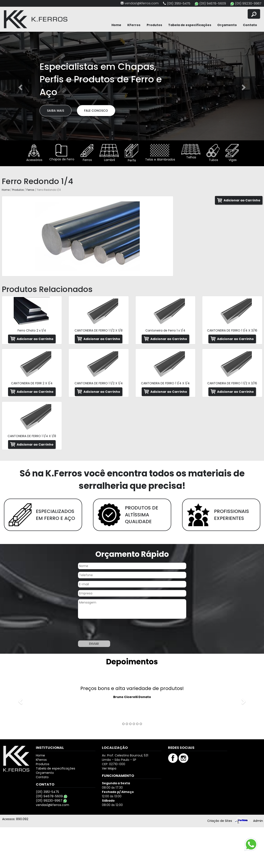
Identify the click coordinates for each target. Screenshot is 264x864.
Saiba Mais (55, 110)
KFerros (133, 25)
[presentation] (111, 629)
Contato (250, 25)
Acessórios (33, 153)
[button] (20, 86)
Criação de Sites (219, 821)
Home (116, 25)
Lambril (109, 153)
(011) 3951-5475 (178, 3)
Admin (258, 821)
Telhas (190, 151)
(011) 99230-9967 (248, 3)
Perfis (131, 153)
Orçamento (227, 25)
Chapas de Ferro (61, 152)
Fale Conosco (96, 110)
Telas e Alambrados (159, 153)
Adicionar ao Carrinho (242, 200)
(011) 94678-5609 (212, 3)
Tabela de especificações (189, 25)
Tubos (212, 153)
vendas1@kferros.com (142, 3)
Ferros (86, 153)
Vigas (232, 153)
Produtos (154, 25)
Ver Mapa (109, 768)
